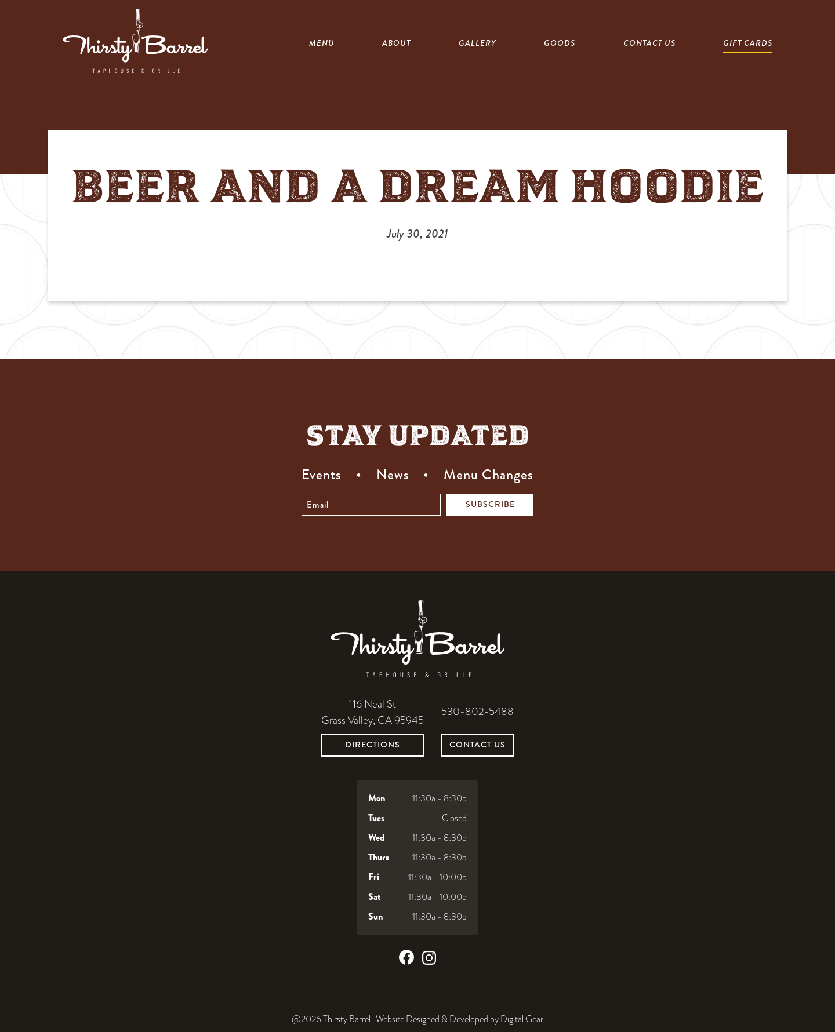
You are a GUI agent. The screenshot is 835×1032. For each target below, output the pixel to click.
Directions (372, 744)
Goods (559, 43)
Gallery (477, 43)
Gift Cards (747, 43)
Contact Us (649, 43)
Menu (322, 43)
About (396, 43)
